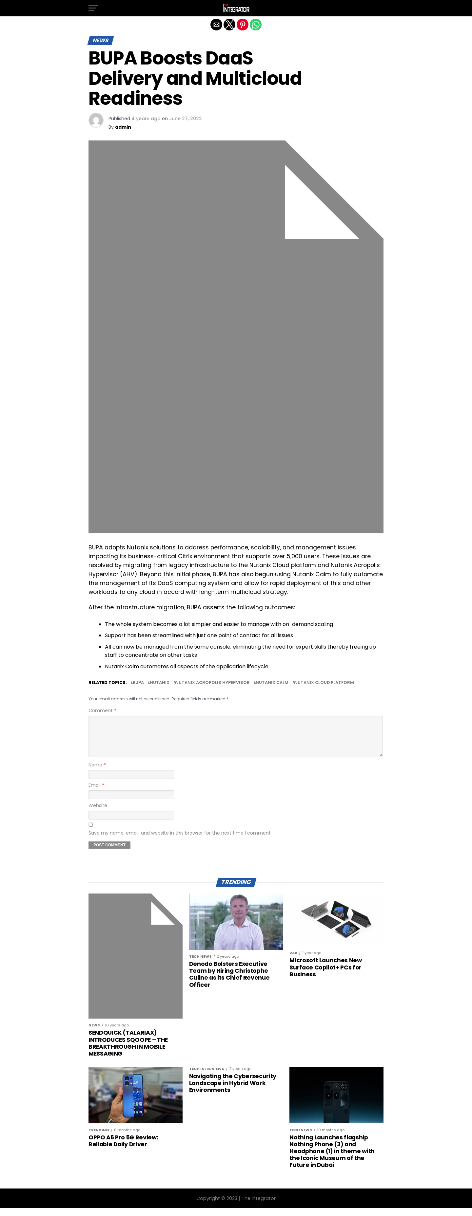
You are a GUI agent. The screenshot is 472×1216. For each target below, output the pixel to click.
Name (97, 772)
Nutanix (159, 683)
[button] (93, 8)
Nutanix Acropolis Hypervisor (212, 683)
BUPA (138, 683)
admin (123, 127)
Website (97, 813)
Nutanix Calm (272, 683)
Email (96, 793)
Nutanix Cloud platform (324, 683)
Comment (102, 710)
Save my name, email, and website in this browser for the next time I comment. (180, 841)
